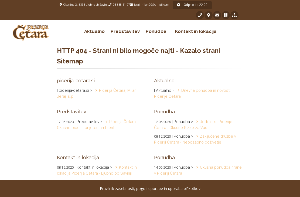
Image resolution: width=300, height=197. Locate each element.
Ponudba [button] (156, 31)
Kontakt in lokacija (196, 31)
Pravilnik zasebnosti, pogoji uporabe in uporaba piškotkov (150, 188)
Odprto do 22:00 (192, 5)
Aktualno (94, 31)
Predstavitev (125, 31)
